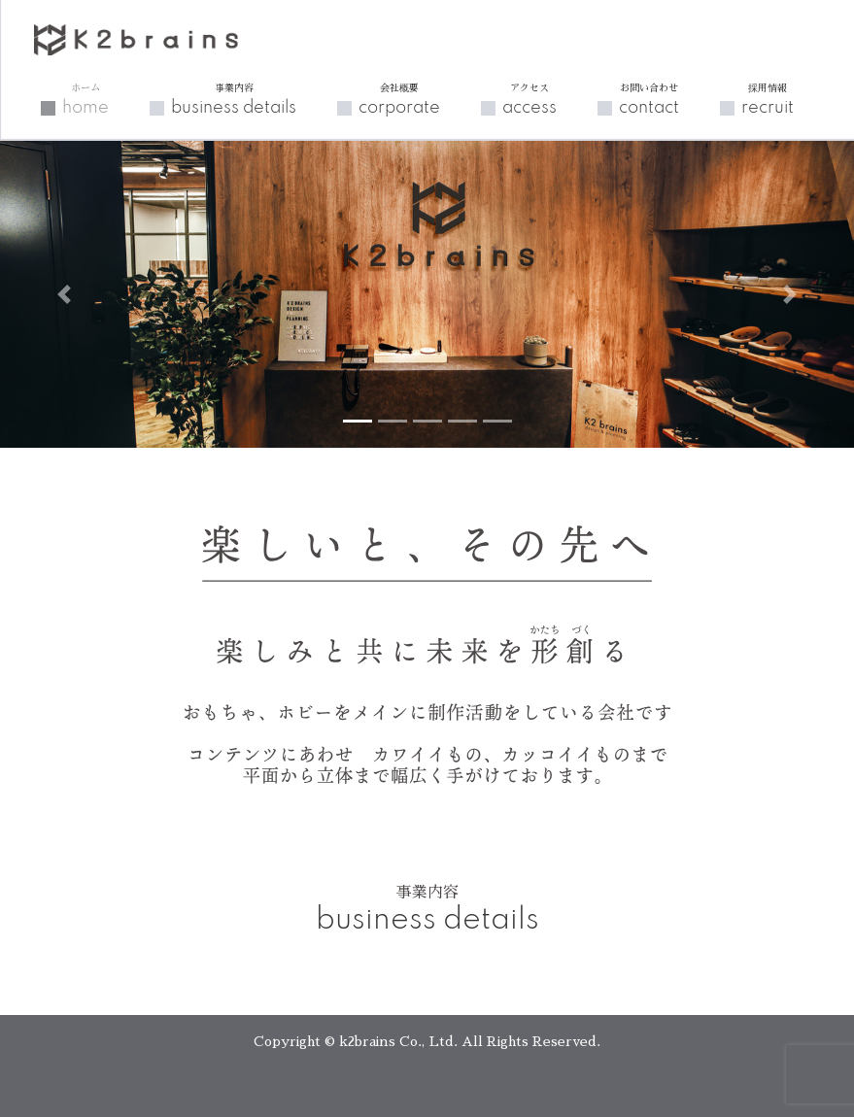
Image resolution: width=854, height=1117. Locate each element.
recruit (767, 99)
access (529, 99)
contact (649, 99)
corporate (399, 99)
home (85, 99)
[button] (64, 294)
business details (233, 99)
